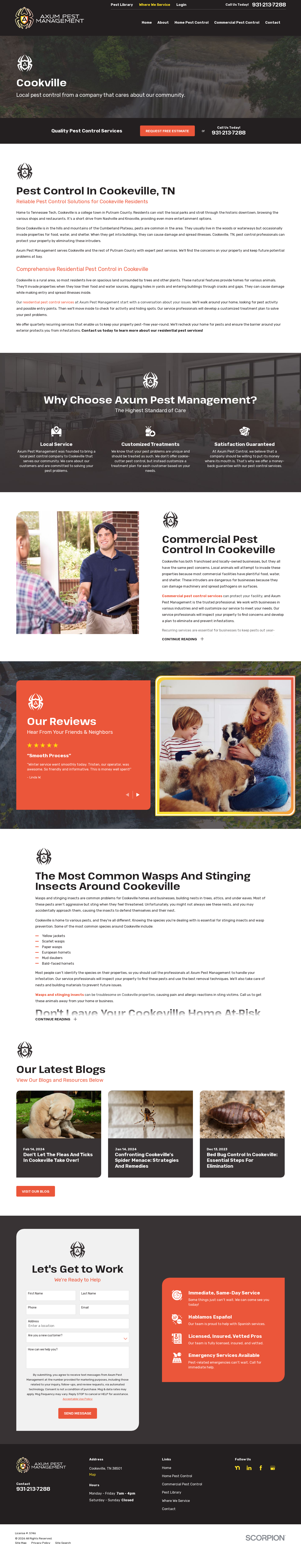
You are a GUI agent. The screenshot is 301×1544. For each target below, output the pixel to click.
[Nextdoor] (237, 1467)
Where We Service (154, 5)
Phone (26, 1307)
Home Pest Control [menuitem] (192, 23)
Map (92, 1475)
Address (27, 1321)
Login (181, 5)
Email (78, 1307)
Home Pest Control (177, 1476)
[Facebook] (260, 1467)
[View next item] (131, 795)
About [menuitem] (163, 23)
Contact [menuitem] (272, 23)
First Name (29, 1293)
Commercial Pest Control (182, 1484)
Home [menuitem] (147, 23)
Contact (169, 1509)
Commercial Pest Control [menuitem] (236, 23)
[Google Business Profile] (272, 1467)
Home (166, 1468)
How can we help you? (36, 1349)
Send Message (71, 1413)
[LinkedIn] (249, 1467)
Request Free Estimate (167, 130)
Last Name (82, 1293)
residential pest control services (48, 302)
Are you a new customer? (39, 1335)
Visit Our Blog (35, 1191)
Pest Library (122, 5)
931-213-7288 (269, 4)
